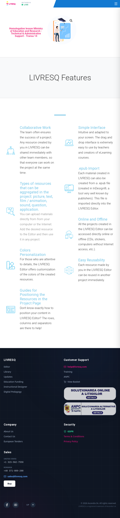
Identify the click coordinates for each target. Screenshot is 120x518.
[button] (71, 20)
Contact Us (9, 436)
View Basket (72, 381)
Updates (8, 376)
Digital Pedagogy (13, 391)
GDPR (68, 431)
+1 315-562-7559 (13, 462)
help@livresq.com (75, 366)
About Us (8, 431)
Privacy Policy (71, 441)
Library (7, 371)
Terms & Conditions (74, 436)
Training (68, 371)
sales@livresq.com (16, 476)
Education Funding (13, 381)
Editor (7, 366)
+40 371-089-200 (13, 471)
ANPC (67, 376)
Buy (10, 483)
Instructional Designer (15, 386)
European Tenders (13, 441)
